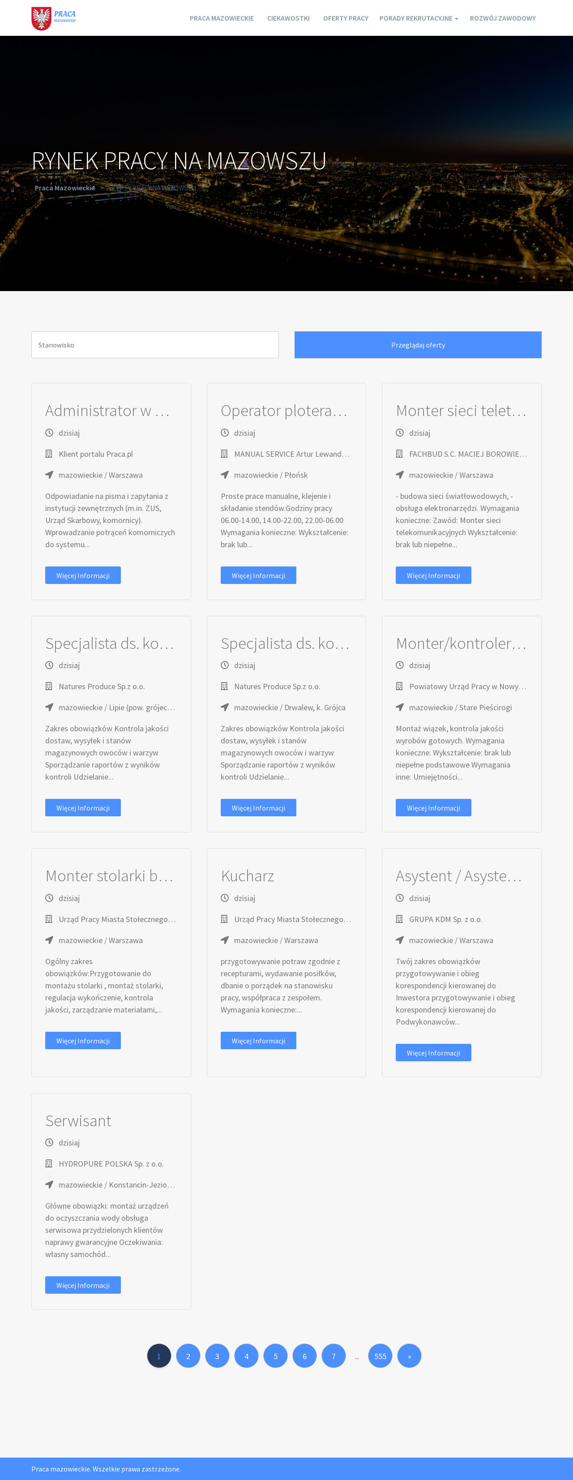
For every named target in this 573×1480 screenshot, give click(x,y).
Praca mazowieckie (191, 17)
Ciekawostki (264, 17)
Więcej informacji (83, 575)
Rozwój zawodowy (500, 17)
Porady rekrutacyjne (408, 17)
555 (380, 1356)
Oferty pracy (327, 17)
